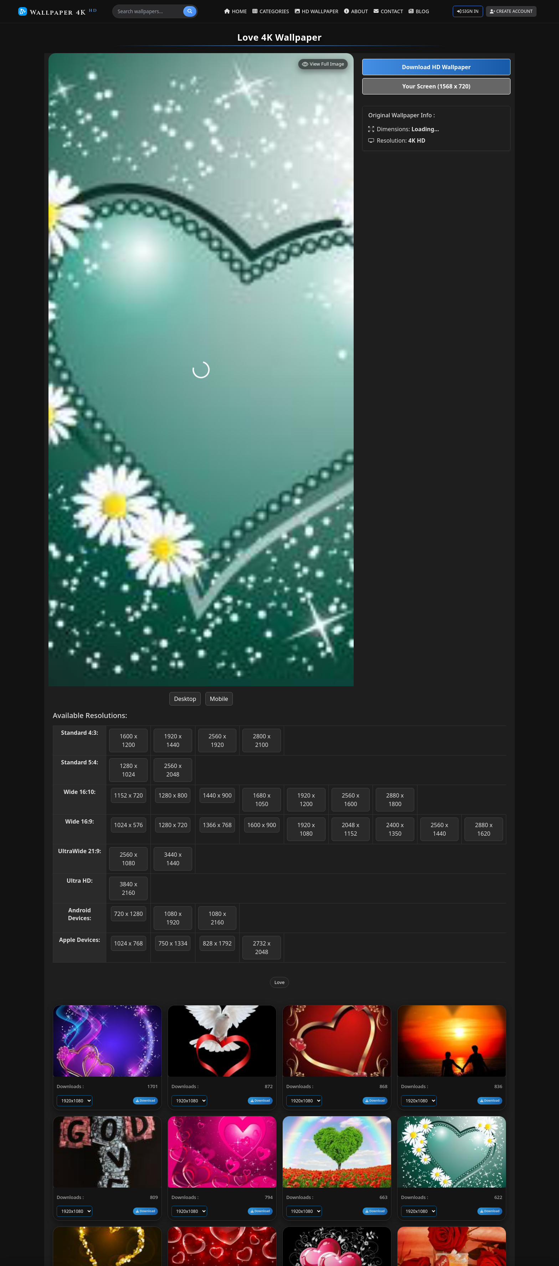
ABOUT (356, 11)
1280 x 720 (172, 825)
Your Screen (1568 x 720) (436, 86)
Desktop (185, 699)
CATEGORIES (273, 11)
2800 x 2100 (261, 740)
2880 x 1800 (395, 799)
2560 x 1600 (350, 799)
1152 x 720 (128, 795)
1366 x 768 (217, 825)
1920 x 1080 (306, 829)
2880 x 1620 (484, 829)
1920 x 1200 (306, 799)
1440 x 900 (217, 795)
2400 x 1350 (395, 829)
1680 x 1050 (261, 799)
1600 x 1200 (128, 740)
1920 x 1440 (172, 740)
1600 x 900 (261, 825)
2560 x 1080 (128, 859)
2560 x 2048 (172, 770)
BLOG (418, 11)
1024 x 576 (128, 825)
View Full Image (323, 64)
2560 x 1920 (217, 740)
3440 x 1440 (172, 859)
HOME (239, 11)
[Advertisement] (436, 206)
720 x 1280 (128, 914)
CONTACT (388, 11)
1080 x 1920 (172, 918)
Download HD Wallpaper (436, 67)
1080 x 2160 (217, 918)
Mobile (219, 699)
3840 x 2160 (128, 888)
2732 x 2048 (261, 947)
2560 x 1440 (439, 829)
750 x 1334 (172, 943)
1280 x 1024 (128, 770)
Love (280, 982)
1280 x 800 (172, 795)
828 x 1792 (217, 943)
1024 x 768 (128, 943)
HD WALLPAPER (318, 11)
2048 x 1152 (350, 829)
